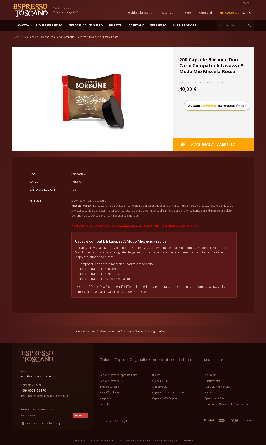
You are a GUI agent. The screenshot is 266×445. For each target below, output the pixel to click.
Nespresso (106, 398)
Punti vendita (212, 381)
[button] (216, 106)
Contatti (205, 13)
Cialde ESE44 (159, 381)
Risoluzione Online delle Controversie (227, 404)
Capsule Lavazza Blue (112, 381)
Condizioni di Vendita (217, 386)
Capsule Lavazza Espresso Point (118, 375)
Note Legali (121, 421)
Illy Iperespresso (109, 386)
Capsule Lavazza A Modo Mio (169, 392)
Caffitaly (104, 404)
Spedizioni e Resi (215, 398)
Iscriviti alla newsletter (37, 409)
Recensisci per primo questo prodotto (202, 82)
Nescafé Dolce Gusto (112, 392)
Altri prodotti (159, 386)
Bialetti (156, 375)
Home (15, 37)
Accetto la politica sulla (40, 423)
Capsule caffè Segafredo (166, 398)
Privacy (56, 423)
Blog (188, 13)
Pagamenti (211, 392)
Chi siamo (211, 375)
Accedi (246, 2)
